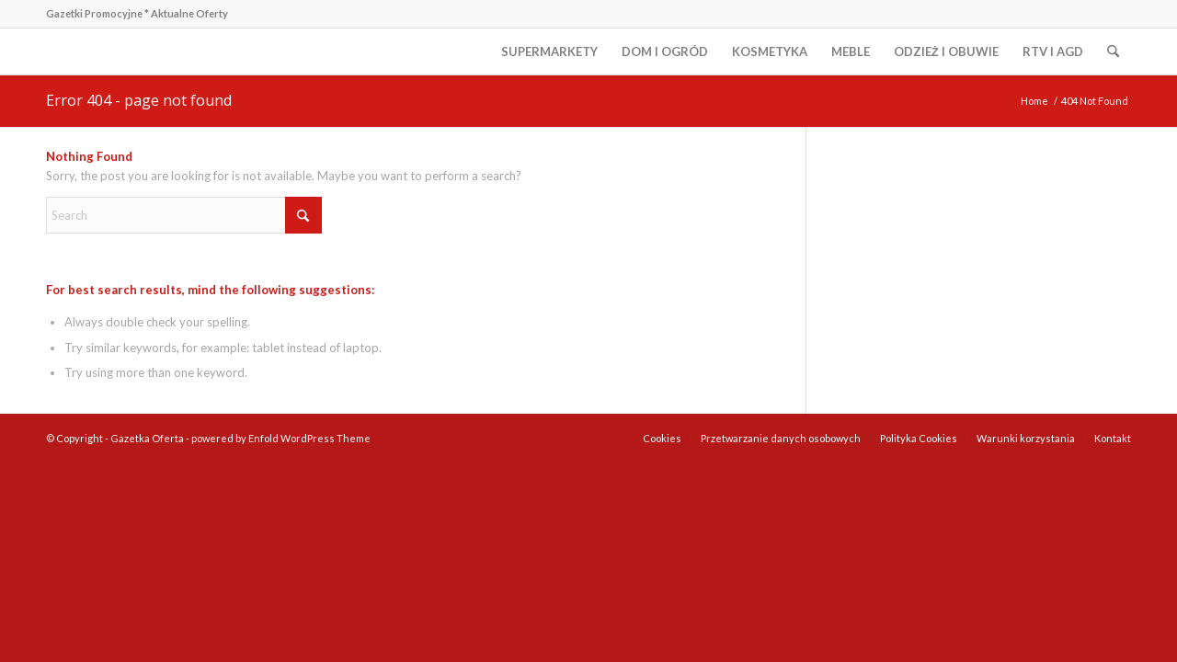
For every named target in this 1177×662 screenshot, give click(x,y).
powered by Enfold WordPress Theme (281, 438)
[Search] (1113, 51)
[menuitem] (549, 51)
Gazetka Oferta (147, 438)
